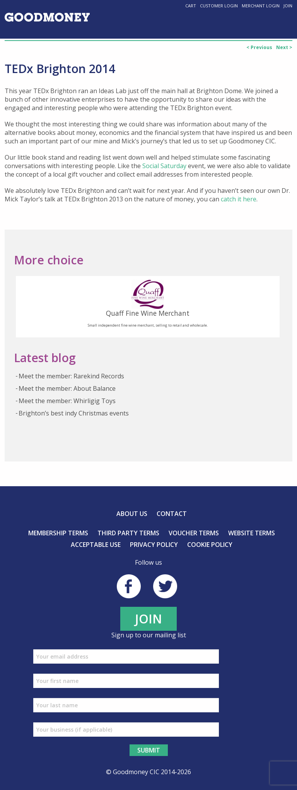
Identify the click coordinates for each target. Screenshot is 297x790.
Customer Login (219, 6)
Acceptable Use (96, 544)
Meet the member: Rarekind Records (71, 376)
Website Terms (251, 533)
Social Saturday (164, 166)
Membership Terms (58, 533)
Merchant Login (261, 6)
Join (287, 6)
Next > (284, 47)
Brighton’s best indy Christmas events (74, 413)
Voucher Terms (194, 533)
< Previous (259, 47)
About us (131, 513)
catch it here (238, 199)
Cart (190, 6)
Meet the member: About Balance (67, 388)
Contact (172, 513)
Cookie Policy (209, 544)
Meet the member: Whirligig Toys (67, 401)
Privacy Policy (154, 544)
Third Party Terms (128, 533)
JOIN (148, 618)
